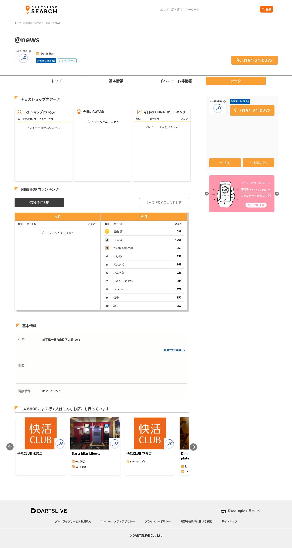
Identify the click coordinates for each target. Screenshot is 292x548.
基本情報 (116, 80)
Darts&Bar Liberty (86, 453)
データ (235, 80)
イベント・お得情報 (176, 80)
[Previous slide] (10, 447)
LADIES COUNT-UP (164, 202)
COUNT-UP (39, 202)
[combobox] (208, 9)
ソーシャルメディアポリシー (118, 521)
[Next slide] (193, 447)
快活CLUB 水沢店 (29, 453)
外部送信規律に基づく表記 (196, 521)
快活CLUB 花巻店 (139, 453)
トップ (18, 22)
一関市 (47, 22)
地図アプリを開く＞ (175, 350)
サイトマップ (229, 521)
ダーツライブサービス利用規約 (73, 521)
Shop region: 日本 (241, 510)
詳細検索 (28, 22)
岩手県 (38, 22)
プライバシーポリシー (158, 521)
